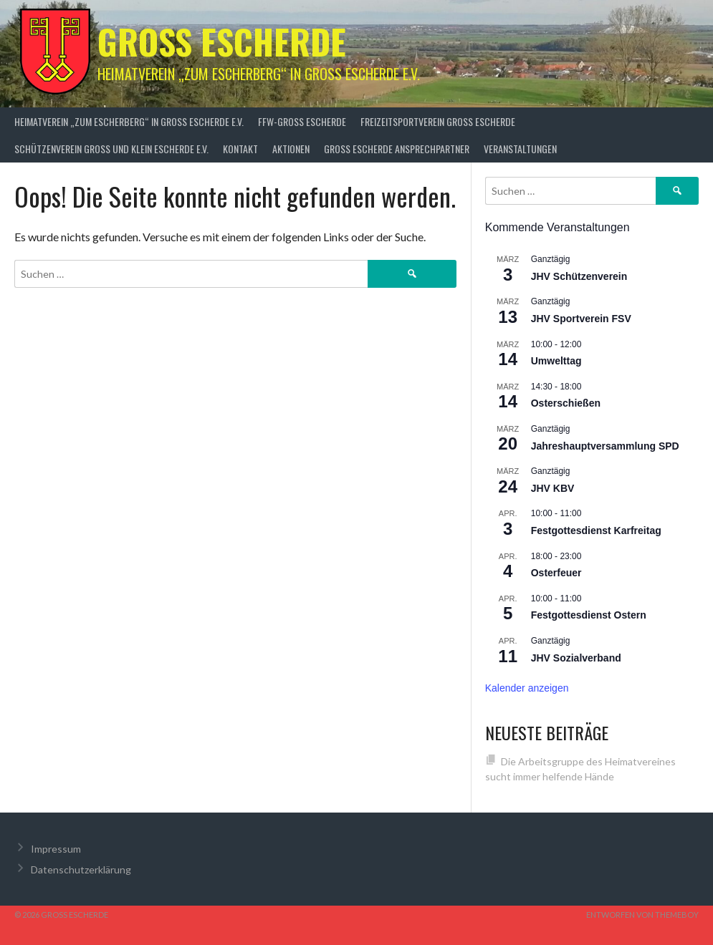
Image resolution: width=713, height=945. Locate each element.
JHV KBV (553, 488)
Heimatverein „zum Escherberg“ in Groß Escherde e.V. (129, 121)
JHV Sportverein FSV (581, 318)
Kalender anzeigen (527, 688)
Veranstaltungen (520, 148)
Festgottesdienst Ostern (588, 615)
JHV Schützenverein (579, 276)
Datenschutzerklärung (81, 869)
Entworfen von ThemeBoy (642, 914)
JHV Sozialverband (576, 658)
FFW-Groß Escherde (302, 121)
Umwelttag (556, 361)
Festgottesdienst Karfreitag (596, 530)
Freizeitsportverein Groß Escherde (437, 121)
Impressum (56, 849)
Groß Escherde (221, 41)
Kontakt (240, 148)
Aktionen (291, 148)
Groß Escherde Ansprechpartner (396, 148)
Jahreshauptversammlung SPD (605, 446)
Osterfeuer (556, 572)
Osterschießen (565, 403)
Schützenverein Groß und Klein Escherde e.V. (111, 148)
